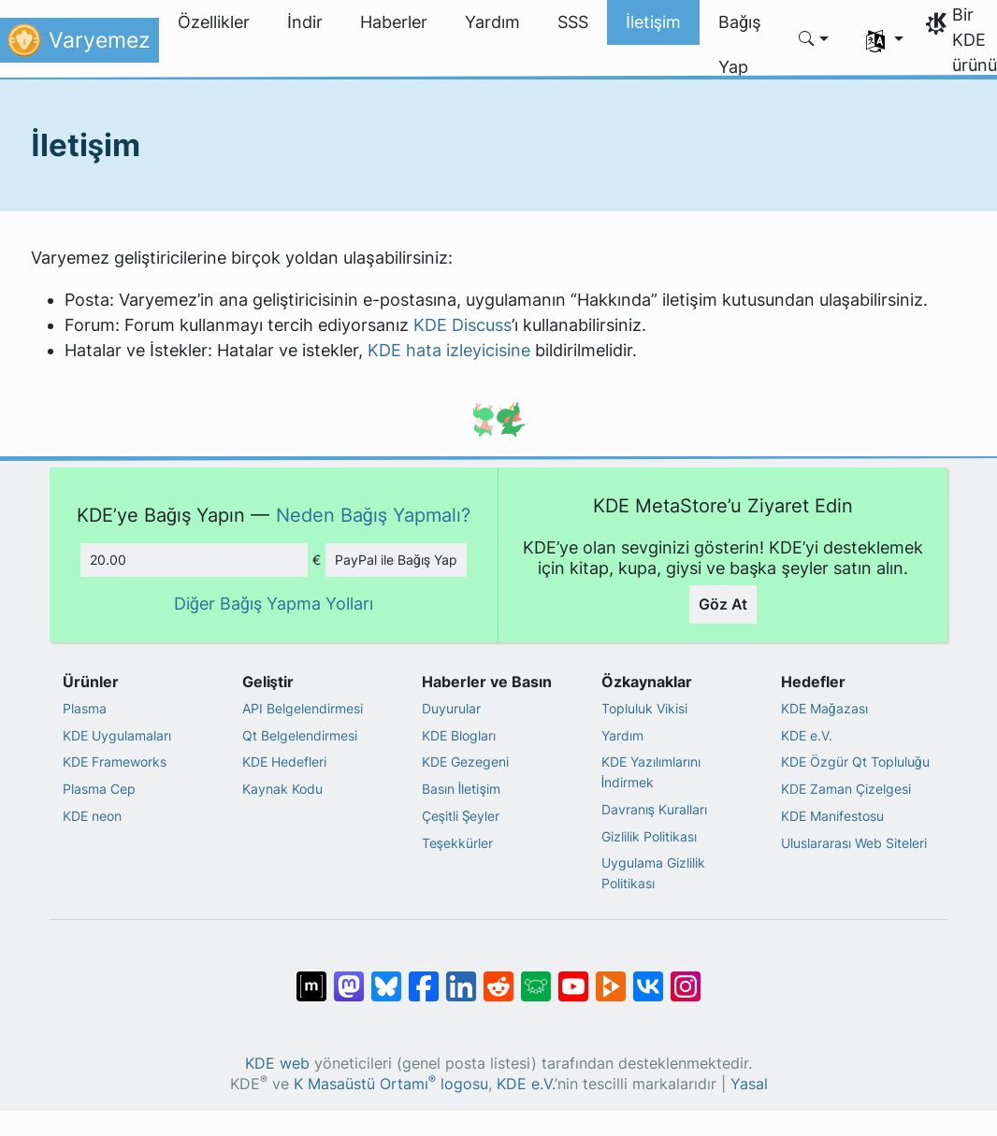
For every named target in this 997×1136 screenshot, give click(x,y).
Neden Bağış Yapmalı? (373, 514)
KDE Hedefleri (284, 761)
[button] (814, 40)
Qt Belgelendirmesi (299, 735)
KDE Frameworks (114, 761)
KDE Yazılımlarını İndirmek (651, 772)
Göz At (723, 604)
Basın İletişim (461, 789)
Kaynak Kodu (282, 789)
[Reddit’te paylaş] (498, 977)
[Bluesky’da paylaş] (386, 977)
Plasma (85, 708)
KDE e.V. (806, 735)
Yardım (622, 735)
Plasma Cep (99, 789)
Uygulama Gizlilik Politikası (653, 873)
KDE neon (92, 816)
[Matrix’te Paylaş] (311, 977)
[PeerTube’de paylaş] (611, 977)
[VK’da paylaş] (648, 977)
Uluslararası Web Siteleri (854, 843)
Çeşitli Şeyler (461, 816)
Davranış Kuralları (654, 809)
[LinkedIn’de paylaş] (461, 977)
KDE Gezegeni (465, 761)
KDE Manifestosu (832, 816)
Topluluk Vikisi (644, 708)
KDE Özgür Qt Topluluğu (855, 761)
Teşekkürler (457, 843)
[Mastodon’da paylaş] (349, 977)
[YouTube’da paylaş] (573, 977)
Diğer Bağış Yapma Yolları (274, 603)
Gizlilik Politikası (649, 836)
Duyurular (451, 708)
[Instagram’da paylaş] (686, 977)
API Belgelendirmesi (302, 708)
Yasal (749, 1084)
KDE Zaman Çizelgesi (846, 789)
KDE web (277, 1063)
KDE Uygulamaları (117, 735)
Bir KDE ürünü (974, 40)
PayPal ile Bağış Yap (396, 560)
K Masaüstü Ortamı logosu (391, 1084)
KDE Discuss (462, 325)
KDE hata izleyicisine (449, 350)
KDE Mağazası (824, 708)
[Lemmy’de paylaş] (536, 977)
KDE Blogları (459, 735)
